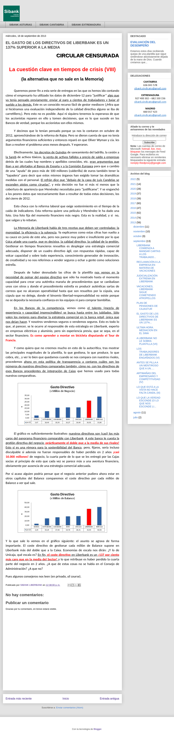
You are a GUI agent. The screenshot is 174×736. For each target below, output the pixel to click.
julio (135, 417)
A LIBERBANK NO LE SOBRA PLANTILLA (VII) (147, 341)
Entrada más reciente (19, 698)
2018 (133, 198)
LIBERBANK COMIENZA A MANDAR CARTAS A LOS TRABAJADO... (148, 251)
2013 (133, 222)
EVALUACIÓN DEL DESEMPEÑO (143, 44)
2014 (133, 217)
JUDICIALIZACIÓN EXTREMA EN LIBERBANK (147, 278)
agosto (137, 412)
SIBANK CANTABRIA (52, 24)
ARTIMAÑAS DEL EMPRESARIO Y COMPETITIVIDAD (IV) (148, 377)
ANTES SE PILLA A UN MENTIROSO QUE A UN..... (147, 365)
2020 (133, 188)
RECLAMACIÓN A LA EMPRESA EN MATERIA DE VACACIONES (148, 266)
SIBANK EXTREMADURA (86, 24)
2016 (133, 208)
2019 (133, 193)
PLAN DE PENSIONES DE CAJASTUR (147, 306)
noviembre (139, 231)
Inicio (66, 698)
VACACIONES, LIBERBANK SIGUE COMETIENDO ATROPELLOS (146, 292)
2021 (133, 184)
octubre (137, 236)
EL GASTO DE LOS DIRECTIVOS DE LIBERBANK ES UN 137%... (148, 318)
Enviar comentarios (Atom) (69, 707)
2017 (133, 203)
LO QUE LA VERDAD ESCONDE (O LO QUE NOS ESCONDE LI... (148, 402)
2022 (133, 179)
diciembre (138, 226)
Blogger (97, 729)
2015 (133, 212)
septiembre (139, 241)
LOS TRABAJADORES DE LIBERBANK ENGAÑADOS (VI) (148, 353)
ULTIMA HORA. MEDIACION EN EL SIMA (147, 330)
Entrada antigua (109, 698)
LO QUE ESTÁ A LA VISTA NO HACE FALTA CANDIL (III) (148, 390)
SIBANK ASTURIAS (20, 24)
